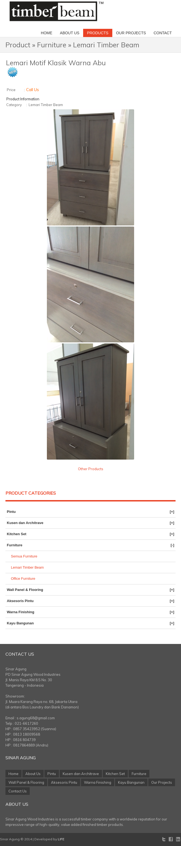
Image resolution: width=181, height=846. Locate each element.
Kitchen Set (90, 534)
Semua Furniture (24, 556)
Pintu (90, 512)
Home (46, 33)
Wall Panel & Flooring (90, 590)
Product (17, 45)
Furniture (51, 45)
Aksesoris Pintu (90, 601)
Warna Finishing (90, 612)
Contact (162, 33)
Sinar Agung (20, 757)
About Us (69, 33)
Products (97, 33)
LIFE (61, 839)
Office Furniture (23, 579)
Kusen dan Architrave (90, 523)
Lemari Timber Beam (106, 45)
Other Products (90, 469)
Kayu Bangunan (90, 623)
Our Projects (131, 33)
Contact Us (19, 654)
